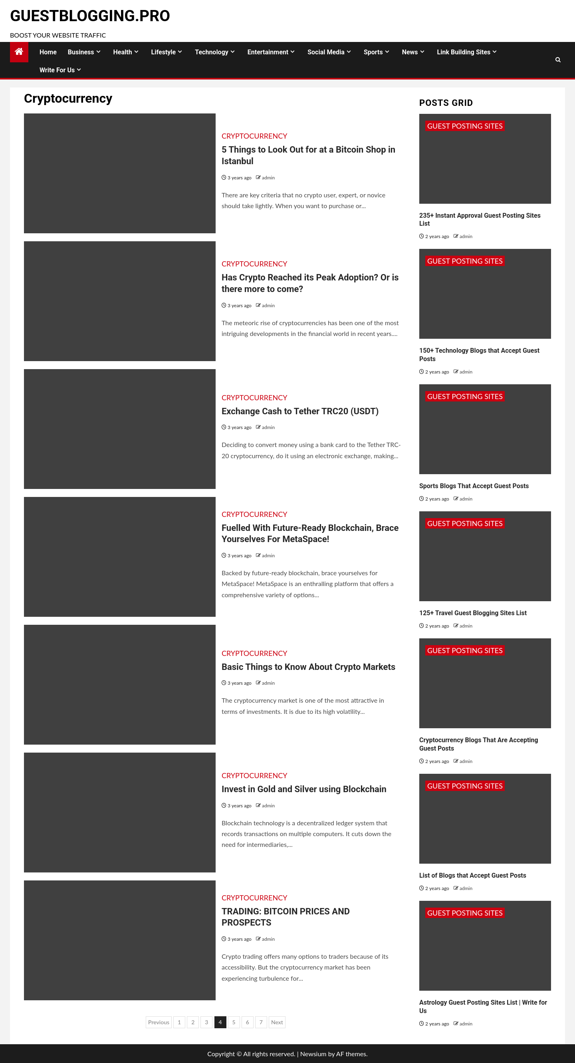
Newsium (313, 1053)
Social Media (326, 52)
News (410, 52)
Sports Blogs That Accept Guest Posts (474, 486)
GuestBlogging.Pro (90, 16)
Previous (158, 1022)
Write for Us (57, 70)
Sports (373, 52)
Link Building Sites (464, 52)
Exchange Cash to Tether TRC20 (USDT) (300, 411)
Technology (211, 52)
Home (48, 52)
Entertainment (268, 52)
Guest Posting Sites (465, 125)
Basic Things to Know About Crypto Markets (308, 667)
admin (268, 178)
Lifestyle (163, 52)
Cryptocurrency (255, 135)
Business (81, 52)
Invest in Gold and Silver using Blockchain (304, 789)
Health (122, 52)
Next (277, 1022)
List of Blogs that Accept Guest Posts (472, 875)
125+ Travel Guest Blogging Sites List (473, 613)
